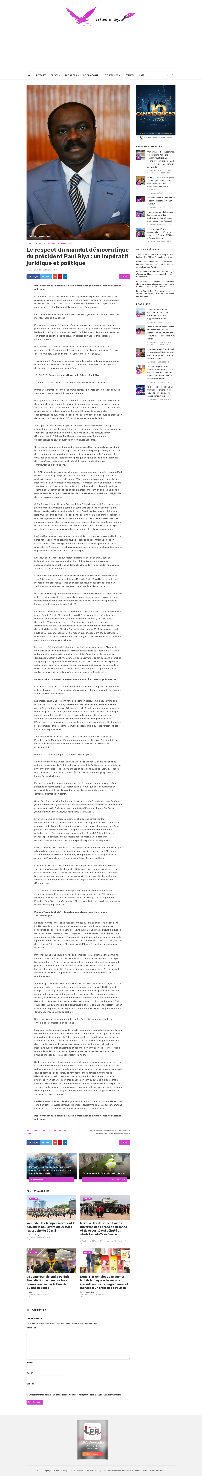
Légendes (129, 75)
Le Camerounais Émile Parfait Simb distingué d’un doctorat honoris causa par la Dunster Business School (48, 1282)
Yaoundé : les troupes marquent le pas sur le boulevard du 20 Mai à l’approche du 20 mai (51, 1226)
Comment (31, 1328)
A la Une (30, 244)
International (90, 75)
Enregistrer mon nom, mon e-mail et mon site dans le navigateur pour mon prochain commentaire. (75, 1395)
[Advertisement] (101, 52)
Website (30, 1384)
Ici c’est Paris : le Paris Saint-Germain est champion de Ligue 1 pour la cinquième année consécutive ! (155, 294)
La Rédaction (88, 1292)
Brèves (54, 75)
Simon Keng (34, 1235)
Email (30, 1373)
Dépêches (41, 75)
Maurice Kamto (102, 1134)
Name (30, 1363)
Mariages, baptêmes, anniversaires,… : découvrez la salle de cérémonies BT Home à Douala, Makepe (161, 233)
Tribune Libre (67, 244)
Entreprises (111, 75)
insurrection (109, 1131)
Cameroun (99, 1131)
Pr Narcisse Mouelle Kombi (120, 1134)
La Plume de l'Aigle (123, 1131)
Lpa (30, 270)
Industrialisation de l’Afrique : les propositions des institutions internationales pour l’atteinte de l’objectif (160, 216)
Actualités (71, 75)
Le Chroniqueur (53, 244)
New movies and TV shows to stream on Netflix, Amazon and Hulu (161, 201)
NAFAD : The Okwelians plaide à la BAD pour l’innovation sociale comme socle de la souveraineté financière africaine (161, 183)
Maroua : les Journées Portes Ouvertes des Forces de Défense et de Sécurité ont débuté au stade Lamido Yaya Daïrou (103, 1228)
